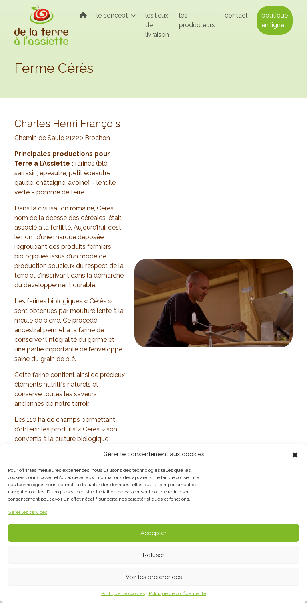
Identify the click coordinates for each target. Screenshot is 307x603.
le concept (113, 15)
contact (236, 15)
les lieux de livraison (157, 25)
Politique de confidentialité (177, 593)
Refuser (153, 555)
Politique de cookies (123, 593)
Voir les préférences (154, 577)
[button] (295, 454)
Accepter (153, 533)
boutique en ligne (274, 20)
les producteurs (197, 20)
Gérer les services (27, 512)
